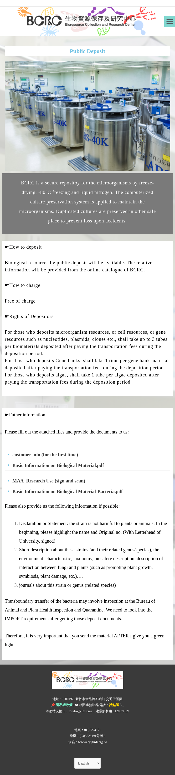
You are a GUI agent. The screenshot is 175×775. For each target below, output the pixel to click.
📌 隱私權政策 (61, 705)
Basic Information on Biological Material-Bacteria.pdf (67, 491)
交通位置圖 (114, 699)
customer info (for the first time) (45, 454)
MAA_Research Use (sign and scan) (48, 480)
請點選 (114, 705)
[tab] (87, 454)
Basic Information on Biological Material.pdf (58, 465)
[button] (169, 21)
